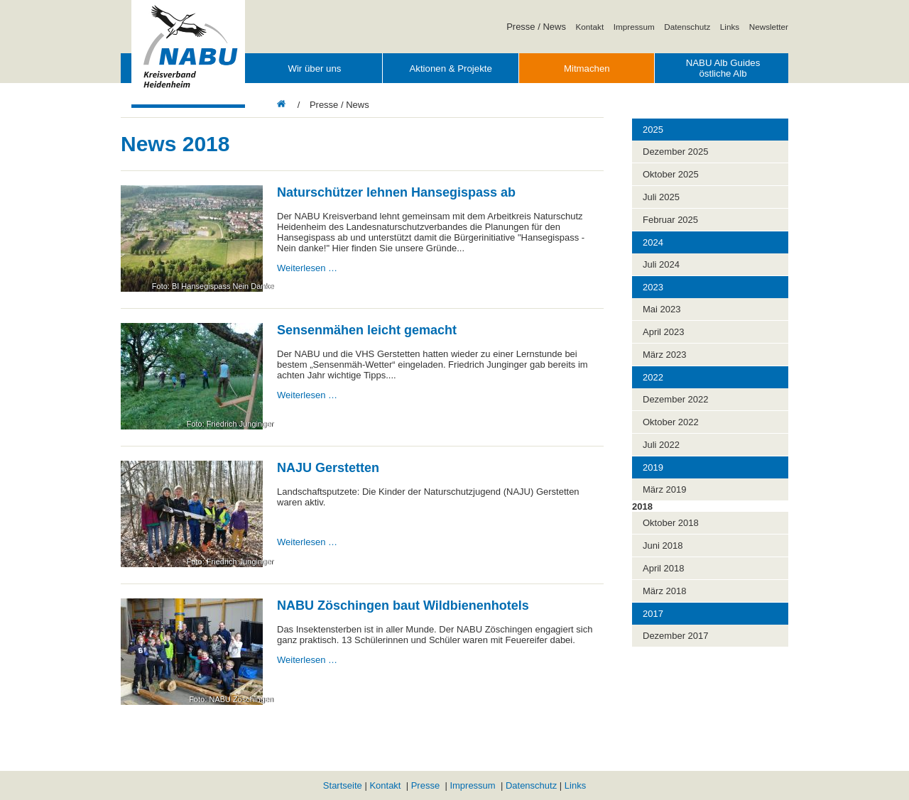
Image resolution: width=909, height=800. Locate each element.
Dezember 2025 (676, 151)
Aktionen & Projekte (450, 68)
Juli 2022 (661, 444)
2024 (653, 242)
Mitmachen (587, 68)
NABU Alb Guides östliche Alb (723, 68)
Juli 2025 (661, 197)
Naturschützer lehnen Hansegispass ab (396, 192)
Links (729, 26)
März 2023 (664, 354)
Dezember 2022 (676, 399)
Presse (425, 785)
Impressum (634, 26)
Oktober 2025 (671, 174)
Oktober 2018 (671, 522)
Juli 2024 (661, 264)
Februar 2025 (670, 219)
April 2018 (664, 568)
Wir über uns (314, 68)
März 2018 (664, 591)
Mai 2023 (661, 309)
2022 (653, 377)
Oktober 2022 (671, 422)
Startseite (342, 785)
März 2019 (664, 489)
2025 (653, 129)
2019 (653, 467)
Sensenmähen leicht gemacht (367, 330)
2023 (653, 287)
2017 (653, 613)
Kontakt (590, 26)
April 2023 (664, 332)
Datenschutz (687, 26)
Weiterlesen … (307, 268)
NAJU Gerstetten (328, 468)
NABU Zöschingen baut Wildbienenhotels (403, 605)
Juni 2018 (662, 545)
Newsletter (768, 26)
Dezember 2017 (676, 635)
